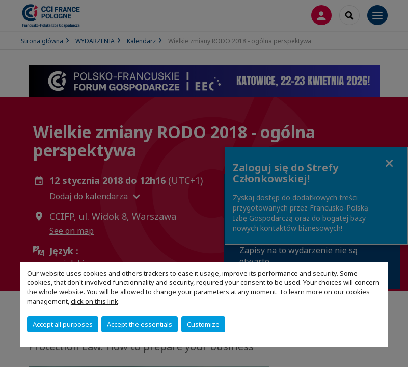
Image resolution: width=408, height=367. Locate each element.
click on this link (94, 301)
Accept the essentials (139, 324)
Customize (203, 324)
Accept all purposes (63, 324)
